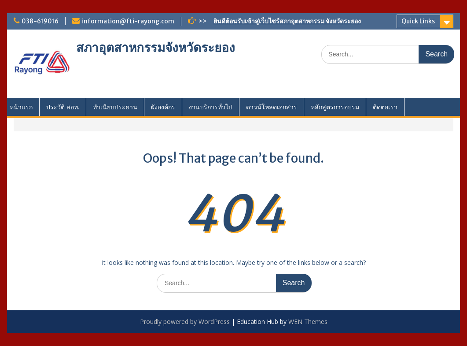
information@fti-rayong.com (128, 21)
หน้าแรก (21, 107)
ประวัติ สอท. (62, 107)
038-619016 (40, 21)
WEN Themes (307, 321)
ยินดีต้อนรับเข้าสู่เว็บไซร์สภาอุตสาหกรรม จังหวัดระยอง (287, 21)
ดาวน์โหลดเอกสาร (271, 107)
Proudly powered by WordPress (185, 321)
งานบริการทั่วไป (210, 107)
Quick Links (418, 21)
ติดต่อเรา (385, 107)
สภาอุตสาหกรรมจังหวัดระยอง (155, 48)
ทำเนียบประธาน (115, 107)
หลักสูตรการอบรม (335, 107)
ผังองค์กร (163, 107)
